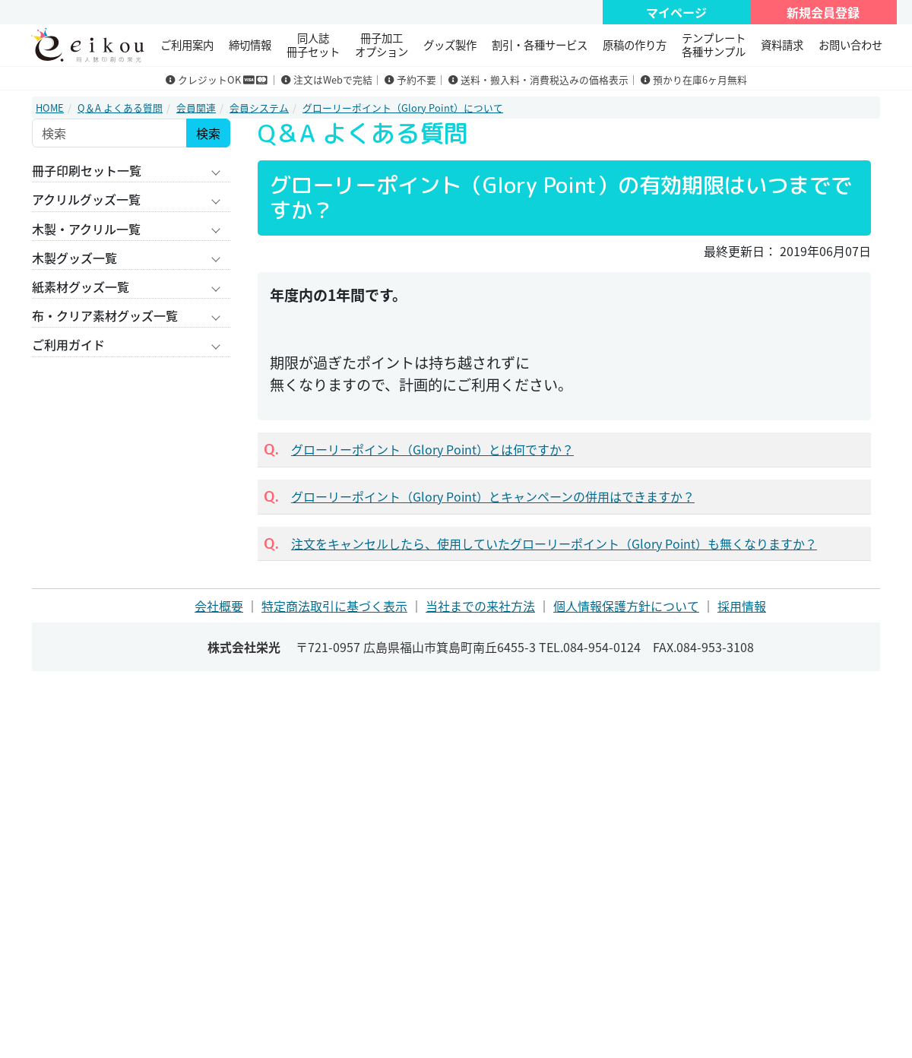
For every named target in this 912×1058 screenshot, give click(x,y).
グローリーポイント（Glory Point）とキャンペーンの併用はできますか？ (493, 496)
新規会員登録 (823, 12)
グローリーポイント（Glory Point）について (402, 107)
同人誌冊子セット (313, 44)
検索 (208, 133)
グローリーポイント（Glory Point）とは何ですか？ (432, 449)
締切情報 (250, 44)
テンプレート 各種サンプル (714, 44)
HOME (50, 107)
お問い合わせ (850, 44)
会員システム (259, 107)
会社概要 (219, 606)
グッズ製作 (450, 44)
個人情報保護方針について (626, 606)
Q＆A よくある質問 (120, 107)
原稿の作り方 (635, 44)
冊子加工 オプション (381, 44)
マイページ (676, 12)
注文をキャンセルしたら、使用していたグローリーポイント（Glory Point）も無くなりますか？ (554, 543)
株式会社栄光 (243, 647)
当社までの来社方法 (480, 606)
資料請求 (782, 44)
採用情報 (741, 606)
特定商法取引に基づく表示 (334, 606)
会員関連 (196, 107)
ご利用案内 (187, 44)
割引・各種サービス (539, 44)
